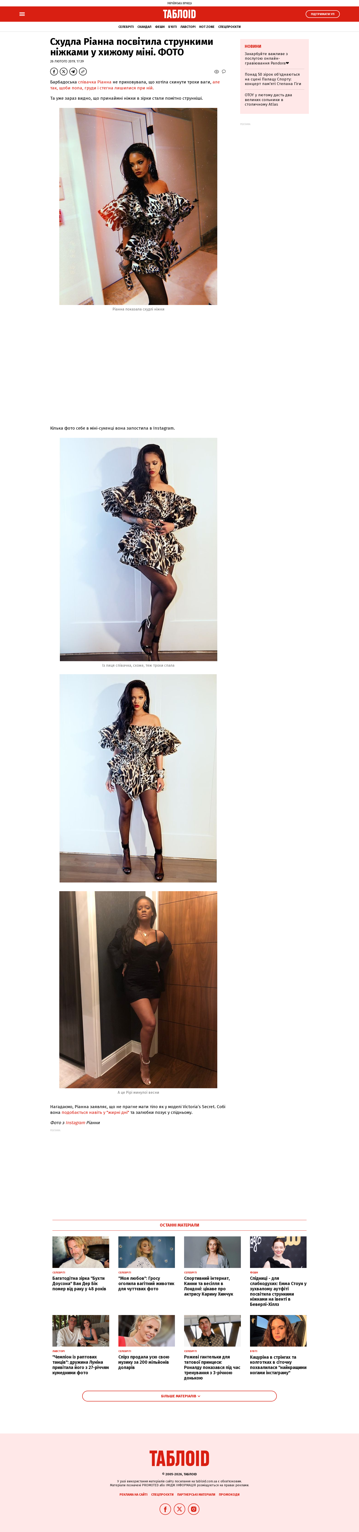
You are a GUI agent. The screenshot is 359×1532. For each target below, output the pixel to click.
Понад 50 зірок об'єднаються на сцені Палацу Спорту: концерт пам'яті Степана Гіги (273, 79)
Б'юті (172, 27)
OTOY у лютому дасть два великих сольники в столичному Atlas (268, 100)
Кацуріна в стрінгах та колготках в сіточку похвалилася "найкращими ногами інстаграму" (278, 1365)
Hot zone (207, 27)
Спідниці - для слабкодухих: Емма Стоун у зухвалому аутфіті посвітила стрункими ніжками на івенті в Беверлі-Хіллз (278, 1291)
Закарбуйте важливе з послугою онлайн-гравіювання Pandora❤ (267, 58)
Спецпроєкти (229, 27)
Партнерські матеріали (196, 1495)
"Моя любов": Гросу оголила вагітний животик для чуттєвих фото (146, 1283)
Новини (253, 46)
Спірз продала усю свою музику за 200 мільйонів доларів (143, 1362)
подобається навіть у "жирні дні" (95, 1112)
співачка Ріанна (95, 82)
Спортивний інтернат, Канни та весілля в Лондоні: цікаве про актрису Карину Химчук (208, 1286)
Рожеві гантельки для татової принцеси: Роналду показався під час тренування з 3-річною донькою (212, 1367)
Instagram (75, 1122)
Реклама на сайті (133, 1495)
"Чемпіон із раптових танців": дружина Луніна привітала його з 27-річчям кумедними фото (80, 1364)
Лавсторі (188, 27)
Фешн (160, 27)
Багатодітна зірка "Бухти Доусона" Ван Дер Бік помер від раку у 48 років (79, 1283)
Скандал (144, 27)
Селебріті (126, 27)
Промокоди (229, 1495)
